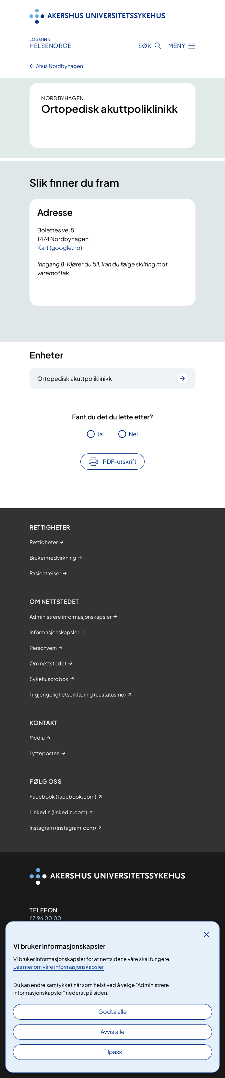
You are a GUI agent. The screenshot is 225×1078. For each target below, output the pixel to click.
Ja (100, 434)
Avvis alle (112, 1031)
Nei (133, 434)
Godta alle (112, 1011)
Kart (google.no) (59, 247)
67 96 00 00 (45, 918)
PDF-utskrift (119, 461)
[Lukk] (206, 934)
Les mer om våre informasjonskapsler (58, 966)
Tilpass (112, 1051)
